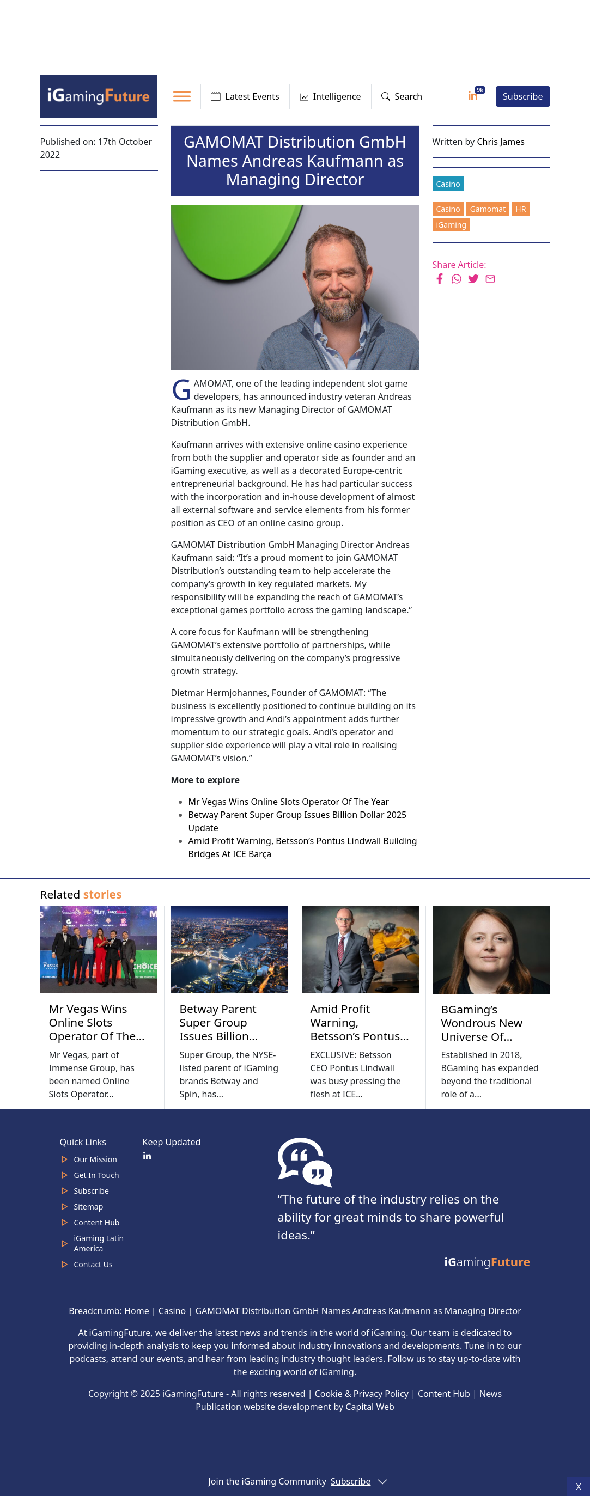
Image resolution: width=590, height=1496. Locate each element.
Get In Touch (96, 1175)
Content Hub (97, 1222)
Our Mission (95, 1159)
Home (136, 1311)
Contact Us (93, 1264)
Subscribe (523, 96)
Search (402, 96)
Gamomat (488, 209)
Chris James (501, 142)
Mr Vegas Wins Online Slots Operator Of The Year (289, 802)
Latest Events (245, 96)
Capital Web (369, 1407)
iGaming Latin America (99, 1243)
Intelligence (330, 96)
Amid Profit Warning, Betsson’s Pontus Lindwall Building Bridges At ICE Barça (356, 1042)
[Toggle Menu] (182, 96)
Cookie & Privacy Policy (362, 1394)
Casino (448, 184)
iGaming (451, 224)
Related (81, 894)
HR (520, 209)
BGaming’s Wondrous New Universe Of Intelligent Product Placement (490, 1036)
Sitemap (89, 1206)
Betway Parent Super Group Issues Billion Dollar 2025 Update (218, 1036)
